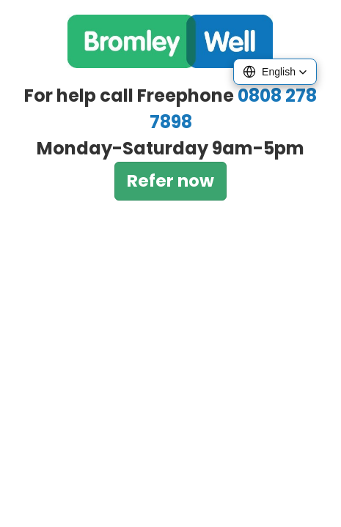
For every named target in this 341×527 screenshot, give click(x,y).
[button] (275, 71)
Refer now (170, 181)
